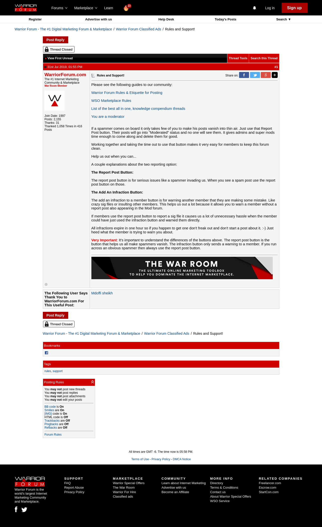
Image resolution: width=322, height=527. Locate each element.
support (58, 371)
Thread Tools (238, 58)
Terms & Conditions (224, 487)
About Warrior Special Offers (230, 496)
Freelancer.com (270, 483)
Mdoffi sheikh (102, 293)
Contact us (218, 492)
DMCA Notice (182, 459)
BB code (50, 406)
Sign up (294, 8)
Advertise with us (98, 19)
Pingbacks (51, 424)
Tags (47, 364)
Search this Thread (264, 58)
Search (282, 19)
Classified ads (123, 496)
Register (35, 19)
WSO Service (220, 501)
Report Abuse (74, 487)
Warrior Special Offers (128, 483)
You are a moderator (108, 117)
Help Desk (166, 19)
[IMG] (48, 413)
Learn (110, 8)
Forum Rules (53, 434)
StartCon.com (268, 492)
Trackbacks (52, 420)
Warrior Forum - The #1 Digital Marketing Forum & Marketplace (63, 29)
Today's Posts (225, 19)
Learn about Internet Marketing (184, 483)
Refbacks (51, 427)
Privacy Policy (160, 459)
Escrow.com (267, 487)
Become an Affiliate (175, 492)
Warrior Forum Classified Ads (138, 29)
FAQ (67, 483)
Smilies (49, 410)
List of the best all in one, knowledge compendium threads (138, 109)
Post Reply (55, 40)
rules (48, 371)
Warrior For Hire (124, 492)
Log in (270, 8)
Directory (216, 483)
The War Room (124, 487)
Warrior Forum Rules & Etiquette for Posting (126, 93)
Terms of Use (140, 459)
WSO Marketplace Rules (111, 101)
